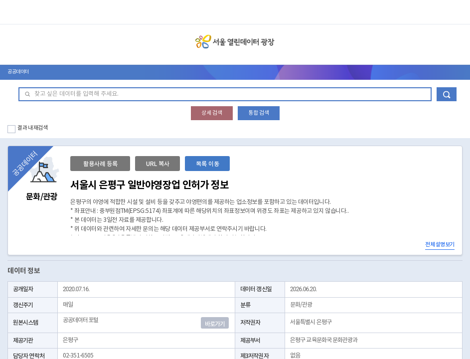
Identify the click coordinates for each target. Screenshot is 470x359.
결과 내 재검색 (32, 128)
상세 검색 (211, 113)
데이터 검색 (447, 94)
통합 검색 (258, 113)
